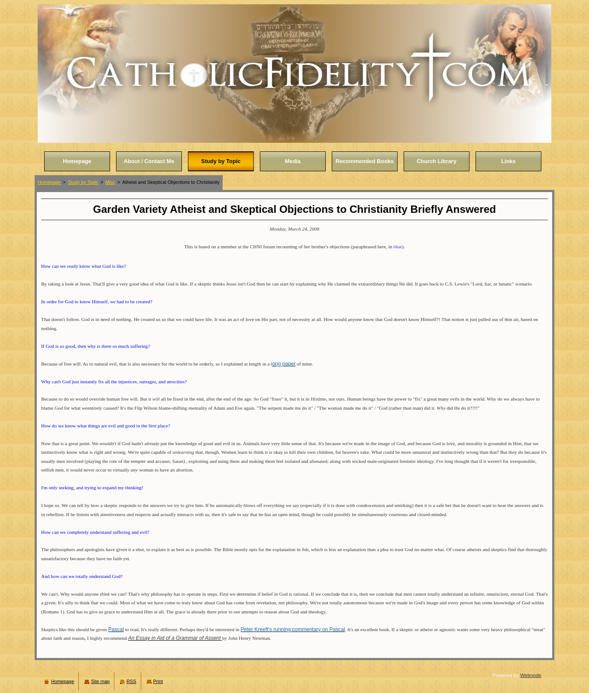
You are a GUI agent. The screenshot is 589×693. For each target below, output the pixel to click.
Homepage (49, 182)
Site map (100, 681)
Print (158, 681)
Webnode (530, 675)
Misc (110, 182)
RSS (131, 681)
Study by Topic (83, 182)
